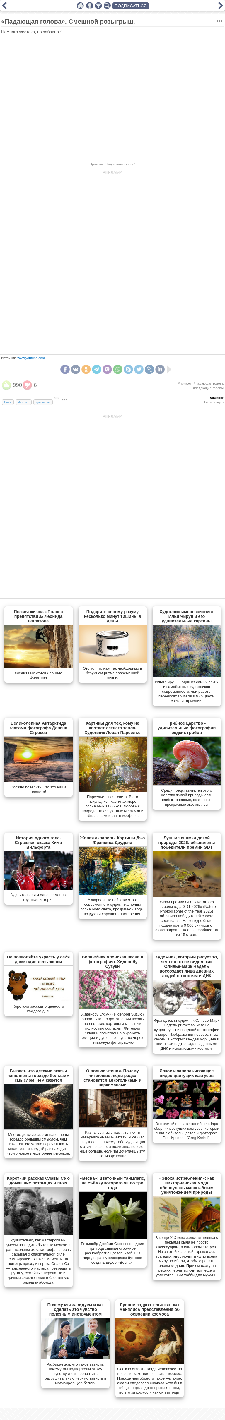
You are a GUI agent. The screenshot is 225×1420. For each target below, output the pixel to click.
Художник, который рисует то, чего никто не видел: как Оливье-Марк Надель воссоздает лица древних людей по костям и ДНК (186, 966)
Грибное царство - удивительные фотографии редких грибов (187, 728)
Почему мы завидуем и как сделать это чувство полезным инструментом (75, 1309)
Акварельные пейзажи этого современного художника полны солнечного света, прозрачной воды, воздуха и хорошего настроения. (113, 907)
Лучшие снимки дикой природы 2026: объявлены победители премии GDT (186, 843)
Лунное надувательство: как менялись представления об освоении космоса (150, 1309)
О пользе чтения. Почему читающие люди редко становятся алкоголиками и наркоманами (112, 1078)
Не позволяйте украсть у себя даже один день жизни (38, 959)
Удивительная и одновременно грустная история (38, 897)
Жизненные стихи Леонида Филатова (38, 675)
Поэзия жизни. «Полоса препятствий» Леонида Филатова (38, 616)
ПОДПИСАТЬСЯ (131, 6)
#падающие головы (208, 388)
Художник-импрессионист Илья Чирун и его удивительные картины (186, 616)
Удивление (43, 402)
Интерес (23, 402)
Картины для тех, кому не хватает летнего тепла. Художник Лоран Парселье (112, 728)
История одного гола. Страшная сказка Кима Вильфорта (38, 843)
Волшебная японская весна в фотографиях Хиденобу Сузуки (112, 962)
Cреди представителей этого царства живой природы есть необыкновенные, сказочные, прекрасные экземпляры (187, 797)
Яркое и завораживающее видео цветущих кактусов (186, 1073)
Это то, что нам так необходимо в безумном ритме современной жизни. (112, 673)
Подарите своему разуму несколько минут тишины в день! (112, 616)
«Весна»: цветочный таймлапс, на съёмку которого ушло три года (112, 1183)
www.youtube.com (31, 358)
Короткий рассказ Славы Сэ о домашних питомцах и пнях (38, 1180)
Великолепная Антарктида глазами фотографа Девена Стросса (38, 728)
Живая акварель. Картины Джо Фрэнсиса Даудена (112, 840)
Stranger (217, 397)
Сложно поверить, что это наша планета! (38, 789)
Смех (7, 402)
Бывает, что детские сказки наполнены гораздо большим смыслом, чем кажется (38, 1076)
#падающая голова (209, 383)
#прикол (184, 383)
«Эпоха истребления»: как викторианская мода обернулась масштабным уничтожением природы (186, 1185)
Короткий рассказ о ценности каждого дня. (38, 1008)
